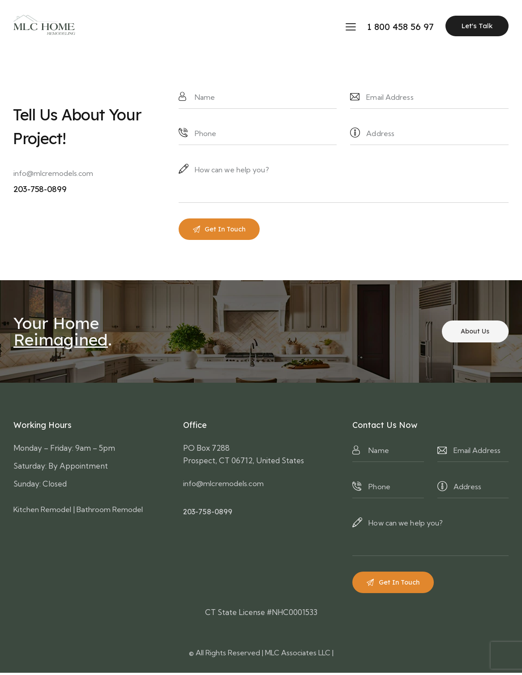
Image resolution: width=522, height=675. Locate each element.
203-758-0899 (208, 513)
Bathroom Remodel (115, 510)
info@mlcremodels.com (53, 173)
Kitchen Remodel (44, 510)
